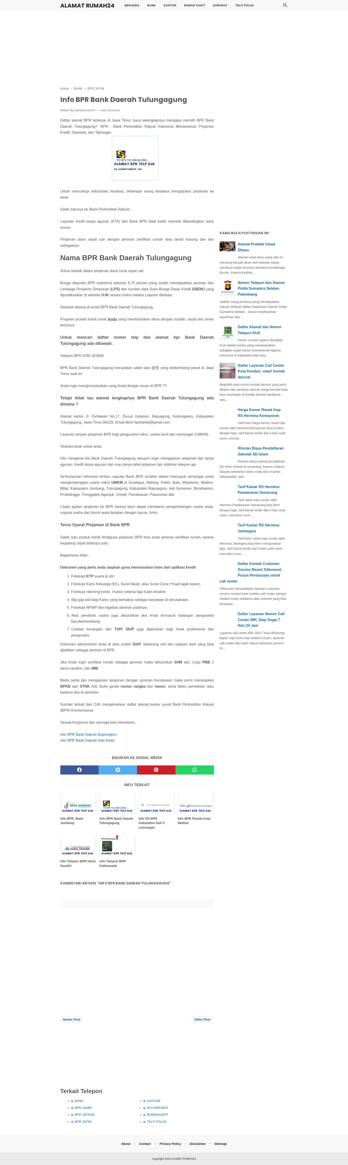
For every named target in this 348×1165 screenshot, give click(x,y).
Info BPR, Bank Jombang (71, 821)
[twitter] (118, 770)
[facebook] (79, 770)
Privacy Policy (170, 1144)
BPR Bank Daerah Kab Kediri (91, 740)
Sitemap (220, 1144)
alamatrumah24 (85, 110)
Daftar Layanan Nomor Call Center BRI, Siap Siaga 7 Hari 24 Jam (261, 619)
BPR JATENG (85, 1114)
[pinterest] (156, 770)
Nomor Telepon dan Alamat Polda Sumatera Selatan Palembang (261, 288)
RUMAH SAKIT (194, 5)
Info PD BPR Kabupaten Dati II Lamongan (152, 823)
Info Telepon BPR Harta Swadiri (78, 863)
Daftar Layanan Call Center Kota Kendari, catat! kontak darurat (261, 371)
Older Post (202, 1019)
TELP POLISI (244, 5)
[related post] (78, 803)
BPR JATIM (83, 1121)
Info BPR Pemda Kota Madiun (194, 821)
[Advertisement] (174, 48)
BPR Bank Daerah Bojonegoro (92, 734)
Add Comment (110, 110)
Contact (145, 1144)
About (125, 1144)
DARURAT (220, 5)
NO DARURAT (157, 1108)
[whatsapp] (194, 770)
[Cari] (285, 6)
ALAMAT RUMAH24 (87, 6)
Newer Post (71, 1019)
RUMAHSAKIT (157, 1114)
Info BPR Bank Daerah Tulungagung (116, 821)
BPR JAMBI (83, 1108)
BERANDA (132, 5)
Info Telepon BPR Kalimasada (112, 863)
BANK (151, 5)
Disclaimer (198, 1144)
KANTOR (170, 5)
